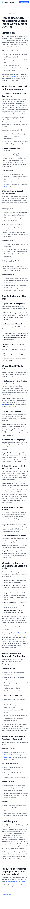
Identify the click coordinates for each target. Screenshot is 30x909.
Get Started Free (24, 2)
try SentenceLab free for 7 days (15, 881)
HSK (5, 186)
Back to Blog (5, 10)
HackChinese (8, 757)
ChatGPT (4, 40)
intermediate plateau (8, 76)
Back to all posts (6, 894)
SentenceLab (22, 633)
